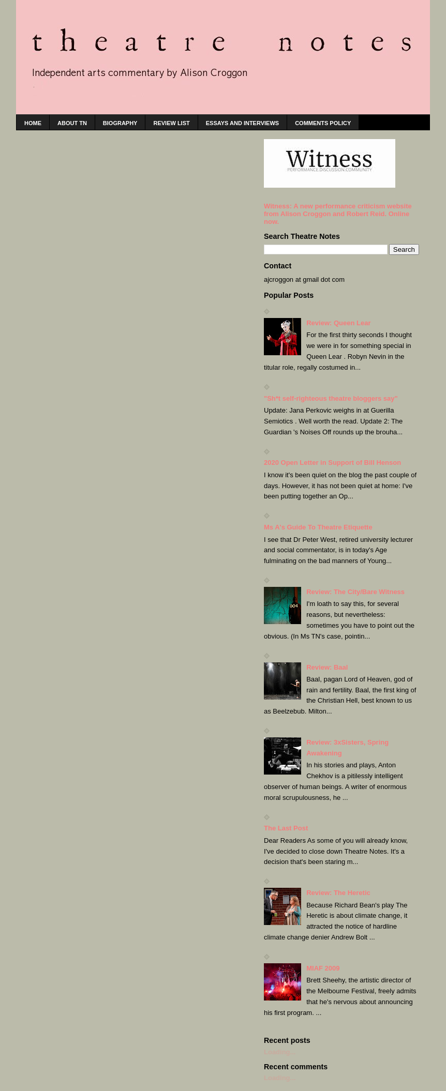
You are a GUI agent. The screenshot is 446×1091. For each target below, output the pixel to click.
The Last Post (286, 828)
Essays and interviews (242, 123)
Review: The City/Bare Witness (355, 592)
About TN (72, 123)
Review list (171, 123)
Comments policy (323, 123)
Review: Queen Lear (338, 323)
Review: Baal (327, 667)
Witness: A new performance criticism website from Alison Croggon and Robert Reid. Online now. (338, 213)
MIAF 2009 (322, 968)
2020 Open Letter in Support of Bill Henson (332, 462)
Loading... (279, 1052)
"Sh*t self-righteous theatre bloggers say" (331, 398)
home (32, 123)
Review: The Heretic (338, 893)
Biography (120, 123)
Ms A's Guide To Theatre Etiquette (318, 527)
